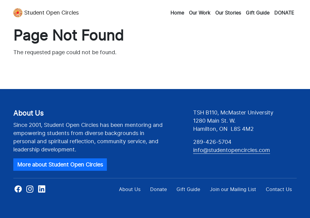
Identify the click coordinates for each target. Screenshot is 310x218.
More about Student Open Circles (60, 164)
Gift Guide (257, 13)
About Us (129, 189)
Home (177, 13)
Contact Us (279, 189)
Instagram (30, 191)
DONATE (284, 13)
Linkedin (42, 191)
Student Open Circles (46, 12)
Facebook (18, 191)
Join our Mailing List (233, 189)
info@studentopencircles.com (231, 150)
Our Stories (228, 13)
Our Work (199, 13)
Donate (158, 189)
